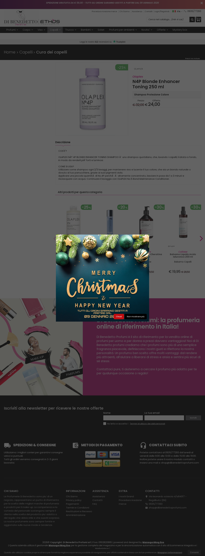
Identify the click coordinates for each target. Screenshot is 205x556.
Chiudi (119, 316)
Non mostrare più (135, 316)
